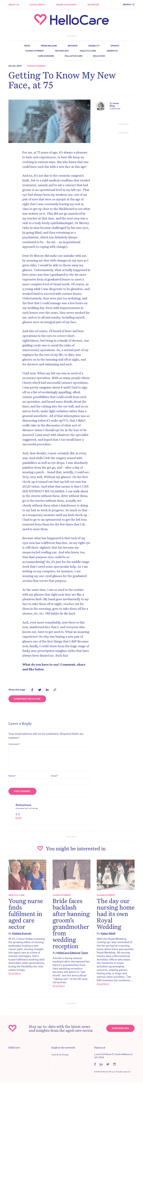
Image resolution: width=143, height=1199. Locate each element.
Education (99, 56)
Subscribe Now (120, 1028)
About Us (13, 4)
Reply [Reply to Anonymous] (18, 817)
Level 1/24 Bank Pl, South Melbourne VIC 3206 (113, 1056)
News (27, 45)
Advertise (93, 4)
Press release (49, 45)
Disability (94, 45)
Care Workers (46, 56)
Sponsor (72, 45)
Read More (14, 973)
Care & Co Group (59, 1054)
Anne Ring (114, 104)
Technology (62, 51)
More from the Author (27, 699)
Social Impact (37, 4)
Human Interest (34, 51)
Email (54, 775)
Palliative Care (73, 56)
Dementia (112, 51)
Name (12, 775)
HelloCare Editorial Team (72, 952)
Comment (14, 744)
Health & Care (88, 51)
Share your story (66, 4)
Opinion (115, 45)
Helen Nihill (108, 933)
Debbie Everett (21, 933)
